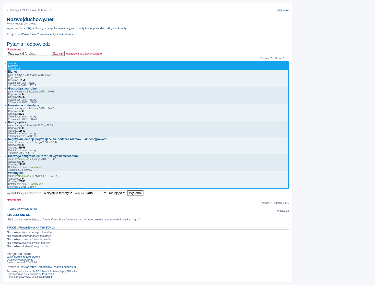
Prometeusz (22, 142)
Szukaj (58, 53)
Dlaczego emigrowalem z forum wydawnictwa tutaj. (43, 156)
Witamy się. (16, 173)
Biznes (13, 71)
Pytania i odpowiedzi (29, 44)
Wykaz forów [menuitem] (14, 28)
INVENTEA (48, 274)
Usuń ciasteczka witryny (20, 259)
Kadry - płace (17, 122)
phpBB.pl (48, 276)
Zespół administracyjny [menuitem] (60, 28)
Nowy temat (14, 49)
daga (32, 82)
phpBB (35, 271)
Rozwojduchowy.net (30, 19)
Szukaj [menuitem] (39, 28)
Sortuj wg (90, 193)
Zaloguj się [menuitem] (282, 10)
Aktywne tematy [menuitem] (116, 28)
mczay (19, 74)
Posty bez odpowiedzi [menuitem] (91, 28)
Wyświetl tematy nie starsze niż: (40, 193)
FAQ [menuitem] (28, 28)
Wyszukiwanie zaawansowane (83, 53)
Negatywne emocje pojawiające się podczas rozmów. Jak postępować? (57, 139)
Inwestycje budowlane (23, 105)
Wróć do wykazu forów (23, 208)
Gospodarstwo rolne (22, 88)
